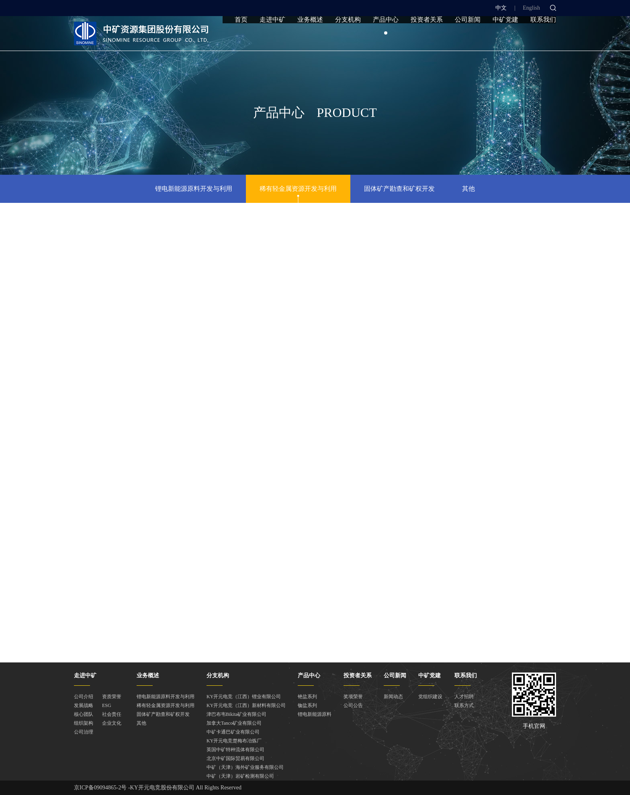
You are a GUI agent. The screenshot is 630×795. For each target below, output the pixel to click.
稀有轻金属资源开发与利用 (298, 188)
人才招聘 (464, 696)
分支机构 (348, 37)
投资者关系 (427, 37)
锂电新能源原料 (314, 714)
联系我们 (543, 37)
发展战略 (83, 705)
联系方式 (464, 705)
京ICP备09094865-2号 (100, 788)
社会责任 (111, 714)
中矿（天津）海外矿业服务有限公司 (245, 767)
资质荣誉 (111, 696)
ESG (106, 705)
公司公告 (353, 705)
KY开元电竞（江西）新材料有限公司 (246, 705)
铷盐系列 (307, 705)
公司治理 (83, 732)
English (531, 8)
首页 (241, 37)
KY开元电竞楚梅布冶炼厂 (234, 741)
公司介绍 (83, 696)
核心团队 (83, 714)
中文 (501, 8)
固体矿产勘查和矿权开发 (399, 188)
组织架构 (83, 723)
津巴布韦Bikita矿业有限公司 (236, 714)
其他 (468, 188)
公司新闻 (468, 37)
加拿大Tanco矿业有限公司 (234, 723)
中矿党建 (505, 37)
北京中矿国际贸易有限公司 (235, 758)
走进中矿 (272, 37)
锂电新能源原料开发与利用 (193, 188)
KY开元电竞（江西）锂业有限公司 (244, 696)
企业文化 (111, 723)
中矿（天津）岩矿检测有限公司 (240, 776)
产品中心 (386, 37)
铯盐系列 (307, 696)
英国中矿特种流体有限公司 (235, 749)
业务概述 (310, 37)
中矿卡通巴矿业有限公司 (233, 732)
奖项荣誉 (353, 696)
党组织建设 (430, 696)
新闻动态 (393, 696)
